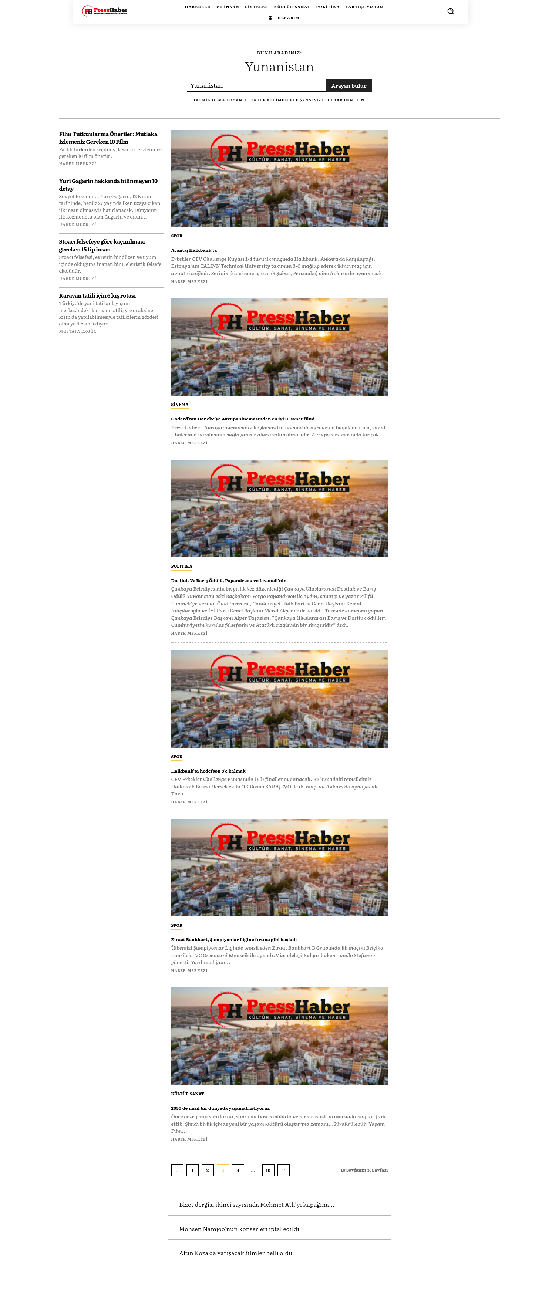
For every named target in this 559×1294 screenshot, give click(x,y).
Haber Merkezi (78, 163)
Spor (177, 236)
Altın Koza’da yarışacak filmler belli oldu (256, 1273)
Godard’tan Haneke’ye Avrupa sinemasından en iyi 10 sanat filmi (275, 422)
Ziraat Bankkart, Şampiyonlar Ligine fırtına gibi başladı (272, 946)
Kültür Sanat (187, 1101)
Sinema (180, 404)
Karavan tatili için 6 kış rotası (97, 295)
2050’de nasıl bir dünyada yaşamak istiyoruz (250, 1115)
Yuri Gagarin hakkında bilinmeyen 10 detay (108, 184)
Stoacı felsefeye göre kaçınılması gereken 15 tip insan (102, 245)
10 (268, 1178)
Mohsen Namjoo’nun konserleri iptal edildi (261, 1248)
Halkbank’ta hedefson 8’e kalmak (230, 778)
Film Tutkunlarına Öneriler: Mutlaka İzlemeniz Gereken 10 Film (108, 137)
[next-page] (283, 1178)
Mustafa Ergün (78, 331)
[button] (450, 11)
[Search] (349, 85)
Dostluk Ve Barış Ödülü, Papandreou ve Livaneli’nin (263, 587)
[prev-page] (177, 1178)
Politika (181, 574)
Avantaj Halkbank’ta (207, 249)
